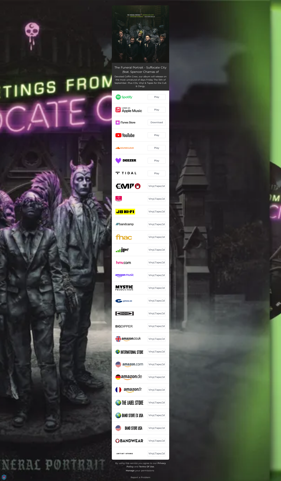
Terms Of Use (146, 466)
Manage (130, 470)
